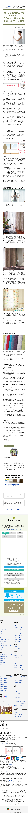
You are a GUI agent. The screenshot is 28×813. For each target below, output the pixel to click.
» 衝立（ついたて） (18, 635)
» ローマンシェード (4, 643)
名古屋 (5, 536)
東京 (5, 533)
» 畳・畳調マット (3, 662)
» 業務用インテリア (18, 667)
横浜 (20, 533)
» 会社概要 (16, 710)
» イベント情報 (3, 690)
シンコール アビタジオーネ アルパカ (10, 311)
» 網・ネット (16, 653)
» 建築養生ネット (17, 657)
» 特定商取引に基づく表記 (19, 701)
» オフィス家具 (17, 648)
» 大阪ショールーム (4, 686)
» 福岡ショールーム (4, 688)
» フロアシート (3, 660)
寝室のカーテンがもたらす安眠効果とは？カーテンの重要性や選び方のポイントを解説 (13, 503)
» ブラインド (3, 629)
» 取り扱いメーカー (18, 714)
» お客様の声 (3, 702)
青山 (12, 533)
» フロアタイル (3, 658)
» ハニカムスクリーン (4, 641)
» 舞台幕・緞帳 (17, 641)
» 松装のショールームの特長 (6, 676)
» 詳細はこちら (8, 755)
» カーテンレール (3, 627)
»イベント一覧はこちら (19, 614)
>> (16, 745)
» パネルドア (16, 631)
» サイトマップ (17, 695)
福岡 (20, 536)
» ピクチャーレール (18, 637)
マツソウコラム (9, 6)
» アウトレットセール (18, 669)
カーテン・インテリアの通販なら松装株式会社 (14, 812)
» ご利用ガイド (17, 691)
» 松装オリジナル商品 (18, 665)
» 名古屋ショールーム (4, 684)
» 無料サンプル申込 (18, 687)
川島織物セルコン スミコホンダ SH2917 (11, 234)
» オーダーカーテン (4, 623)
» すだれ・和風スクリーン (5, 645)
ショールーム (4, 743)
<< (10, 745)
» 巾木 (1, 664)
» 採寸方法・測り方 (18, 680)
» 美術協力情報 (17, 697)
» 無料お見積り (17, 689)
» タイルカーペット (4, 656)
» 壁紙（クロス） (17, 639)
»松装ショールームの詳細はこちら (14, 529)
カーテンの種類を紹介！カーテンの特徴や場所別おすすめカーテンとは (14, 495)
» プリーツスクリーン (4, 639)
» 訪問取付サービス (18, 682)
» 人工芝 (15, 661)
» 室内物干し (16, 646)
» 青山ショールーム (4, 680)
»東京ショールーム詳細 (14, 566)
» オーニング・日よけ (18, 659)
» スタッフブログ (17, 699)
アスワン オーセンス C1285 (8, 270)
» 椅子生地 (16, 663)
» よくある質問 (17, 693)
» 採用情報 (16, 712)
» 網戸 (1, 649)
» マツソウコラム (17, 678)
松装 (4, 6)
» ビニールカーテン (18, 627)
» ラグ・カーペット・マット (6, 654)
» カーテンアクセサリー (5, 625)
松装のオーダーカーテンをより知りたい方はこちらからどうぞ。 (14, 440)
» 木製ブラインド (3, 631)
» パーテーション (17, 633)
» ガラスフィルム (3, 647)
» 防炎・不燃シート (18, 655)
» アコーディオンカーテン (19, 629)
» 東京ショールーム (4, 678)
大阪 (12, 536)
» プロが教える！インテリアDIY (20, 676)
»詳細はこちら (8, 771)
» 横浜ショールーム (4, 682)
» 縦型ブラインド (3, 633)
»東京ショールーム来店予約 (14, 569)
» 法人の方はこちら (18, 716)
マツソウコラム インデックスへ (14, 509)
